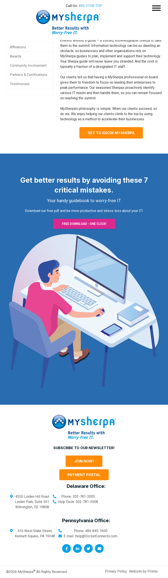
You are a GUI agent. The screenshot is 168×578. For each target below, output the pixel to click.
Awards (15, 56)
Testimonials (20, 84)
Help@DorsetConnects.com (96, 536)
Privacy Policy (116, 571)
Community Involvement (28, 65)
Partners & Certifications (28, 75)
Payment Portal (84, 475)
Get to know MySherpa (111, 133)
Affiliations (18, 47)
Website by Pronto (143, 571)
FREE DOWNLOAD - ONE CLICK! (84, 224)
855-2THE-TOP (90, 6)
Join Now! (84, 461)
